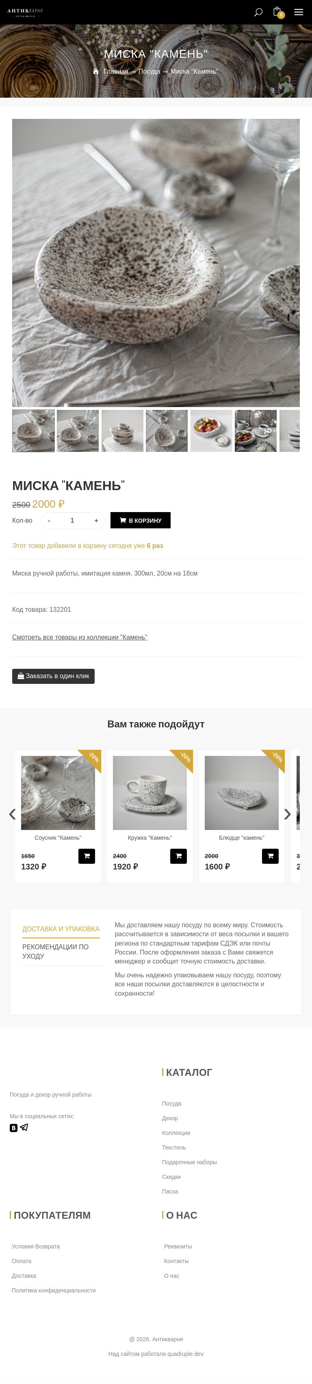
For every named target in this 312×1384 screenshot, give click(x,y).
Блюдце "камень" (241, 837)
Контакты (176, 1261)
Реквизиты (178, 1247)
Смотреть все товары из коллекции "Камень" (79, 636)
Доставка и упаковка (61, 929)
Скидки (171, 1177)
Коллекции (176, 1133)
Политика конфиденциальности (54, 1291)
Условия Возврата (36, 1247)
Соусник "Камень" (58, 837)
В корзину (145, 520)
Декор (170, 1118)
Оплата (21, 1261)
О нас (171, 1276)
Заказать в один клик (53, 675)
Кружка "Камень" (150, 837)
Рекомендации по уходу (55, 952)
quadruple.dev (185, 1354)
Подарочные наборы (189, 1162)
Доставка (24, 1276)
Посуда (149, 71)
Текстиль (174, 1147)
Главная (116, 71)
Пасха (170, 1191)
